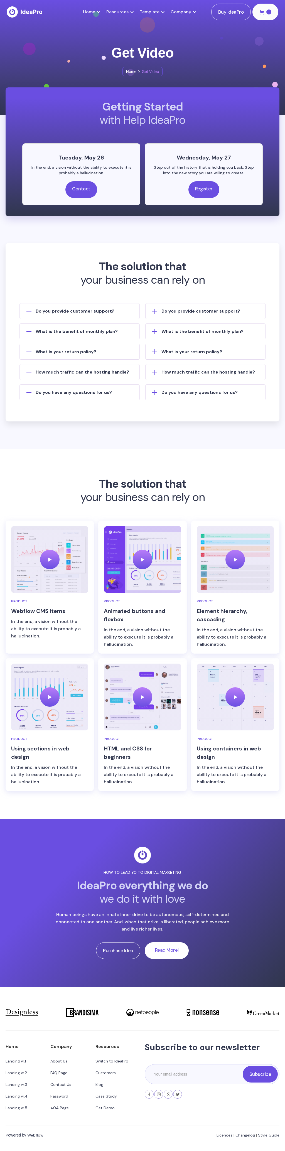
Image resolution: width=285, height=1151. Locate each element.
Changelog (245, 1135)
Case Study (106, 1096)
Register (204, 189)
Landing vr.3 (16, 1084)
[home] (24, 12)
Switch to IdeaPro (111, 1061)
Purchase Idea (118, 951)
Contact (81, 189)
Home (131, 71)
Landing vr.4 (17, 1096)
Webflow (35, 1135)
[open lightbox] (49, 559)
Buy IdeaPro (231, 12)
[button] (94, 12)
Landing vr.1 (16, 1061)
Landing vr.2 (16, 1072)
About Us (58, 1061)
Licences (224, 1135)
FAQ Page (58, 1072)
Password (59, 1096)
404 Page (59, 1107)
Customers (105, 1072)
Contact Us (60, 1084)
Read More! (167, 950)
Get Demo (105, 1107)
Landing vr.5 (16, 1107)
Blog (99, 1084)
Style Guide (268, 1135)
